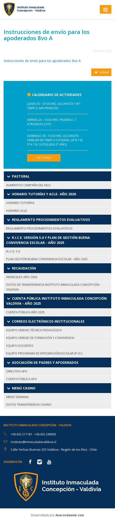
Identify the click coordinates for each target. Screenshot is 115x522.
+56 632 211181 (22, 434)
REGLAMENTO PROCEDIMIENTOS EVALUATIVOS (39, 228)
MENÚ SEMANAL (17, 397)
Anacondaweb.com (69, 515)
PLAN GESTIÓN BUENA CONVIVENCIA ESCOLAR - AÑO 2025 (47, 259)
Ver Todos (44, 158)
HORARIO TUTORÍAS (20, 203)
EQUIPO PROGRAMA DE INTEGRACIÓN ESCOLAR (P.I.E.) (44, 353)
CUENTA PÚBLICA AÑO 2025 (25, 312)
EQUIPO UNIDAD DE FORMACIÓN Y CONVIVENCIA (40, 338)
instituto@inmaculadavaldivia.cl (33, 442)
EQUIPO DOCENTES (20, 345)
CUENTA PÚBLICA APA (21, 379)
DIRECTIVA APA (16, 371)
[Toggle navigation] (105, 9)
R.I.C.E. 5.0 (13, 251)
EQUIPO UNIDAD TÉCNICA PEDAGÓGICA (34, 330)
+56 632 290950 (45, 434)
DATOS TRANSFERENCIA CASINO (28, 404)
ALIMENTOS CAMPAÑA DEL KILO (28, 185)
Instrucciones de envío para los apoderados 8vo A (42, 60)
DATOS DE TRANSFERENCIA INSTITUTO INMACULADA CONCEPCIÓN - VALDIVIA (53, 287)
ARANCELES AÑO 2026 (21, 277)
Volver (101, 72)
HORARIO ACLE (16, 210)
